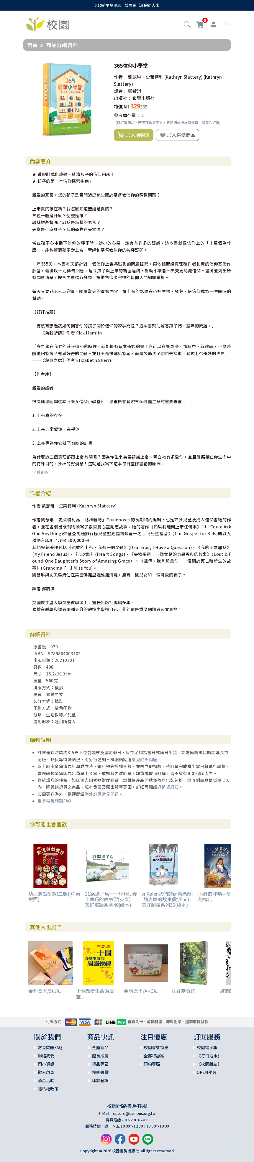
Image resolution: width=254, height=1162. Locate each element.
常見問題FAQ (50, 1047)
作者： (120, 77)
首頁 (32, 45)
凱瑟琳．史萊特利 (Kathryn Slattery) (165, 77)
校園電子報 (207, 1047)
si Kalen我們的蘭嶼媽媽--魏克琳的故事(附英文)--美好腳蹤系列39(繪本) (168, 899)
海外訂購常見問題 (102, 794)
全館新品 (100, 1047)
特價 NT (122, 106)
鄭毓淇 (134, 91)
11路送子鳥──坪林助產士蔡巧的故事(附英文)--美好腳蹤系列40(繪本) (111, 899)
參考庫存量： (127, 115)
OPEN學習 (207, 1072)
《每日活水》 (209, 1056)
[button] (187, 24)
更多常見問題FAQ (54, 801)
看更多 (40, 472)
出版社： (123, 98)
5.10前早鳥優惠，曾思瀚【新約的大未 (127, 5)
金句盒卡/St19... (45, 990)
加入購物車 (134, 135)
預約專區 (152, 1064)
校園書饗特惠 (156, 1047)
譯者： (120, 91)
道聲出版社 (143, 98)
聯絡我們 (46, 1056)
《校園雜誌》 (209, 1064)
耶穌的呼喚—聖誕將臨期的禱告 (224, 896)
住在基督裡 (183, 990)
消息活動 (46, 1080)
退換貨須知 (168, 787)
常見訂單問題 (144, 759)
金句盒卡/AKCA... (142, 990)
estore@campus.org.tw (134, 1113)
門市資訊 (46, 1064)
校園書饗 (100, 1072)
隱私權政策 (48, 1089)
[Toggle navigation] (226, 24)
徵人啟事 (46, 1072)
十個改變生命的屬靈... (95, 993)
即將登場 (100, 1080)
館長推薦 (100, 1056)
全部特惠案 (154, 1056)
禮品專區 (100, 1064)
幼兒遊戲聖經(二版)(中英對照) (54, 896)
